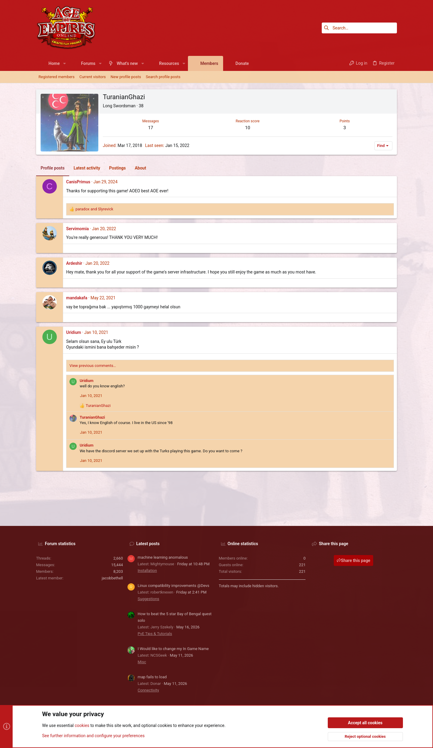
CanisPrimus (78, 181)
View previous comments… (92, 365)
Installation (147, 570)
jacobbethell (112, 578)
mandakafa (76, 297)
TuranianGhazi (92, 417)
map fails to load (152, 677)
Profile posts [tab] (53, 168)
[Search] (359, 28)
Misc (142, 662)
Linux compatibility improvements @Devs (173, 585)
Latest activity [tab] (87, 168)
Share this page (353, 560)
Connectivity (148, 690)
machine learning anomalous (163, 557)
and (94, 209)
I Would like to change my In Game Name (173, 648)
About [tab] (140, 168)
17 (150, 127)
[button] (64, 63)
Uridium (73, 332)
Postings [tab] (117, 168)
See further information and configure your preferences (93, 735)
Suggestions (148, 599)
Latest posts (148, 543)
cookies (82, 725)
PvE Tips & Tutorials (155, 633)
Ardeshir (74, 263)
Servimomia (77, 228)
